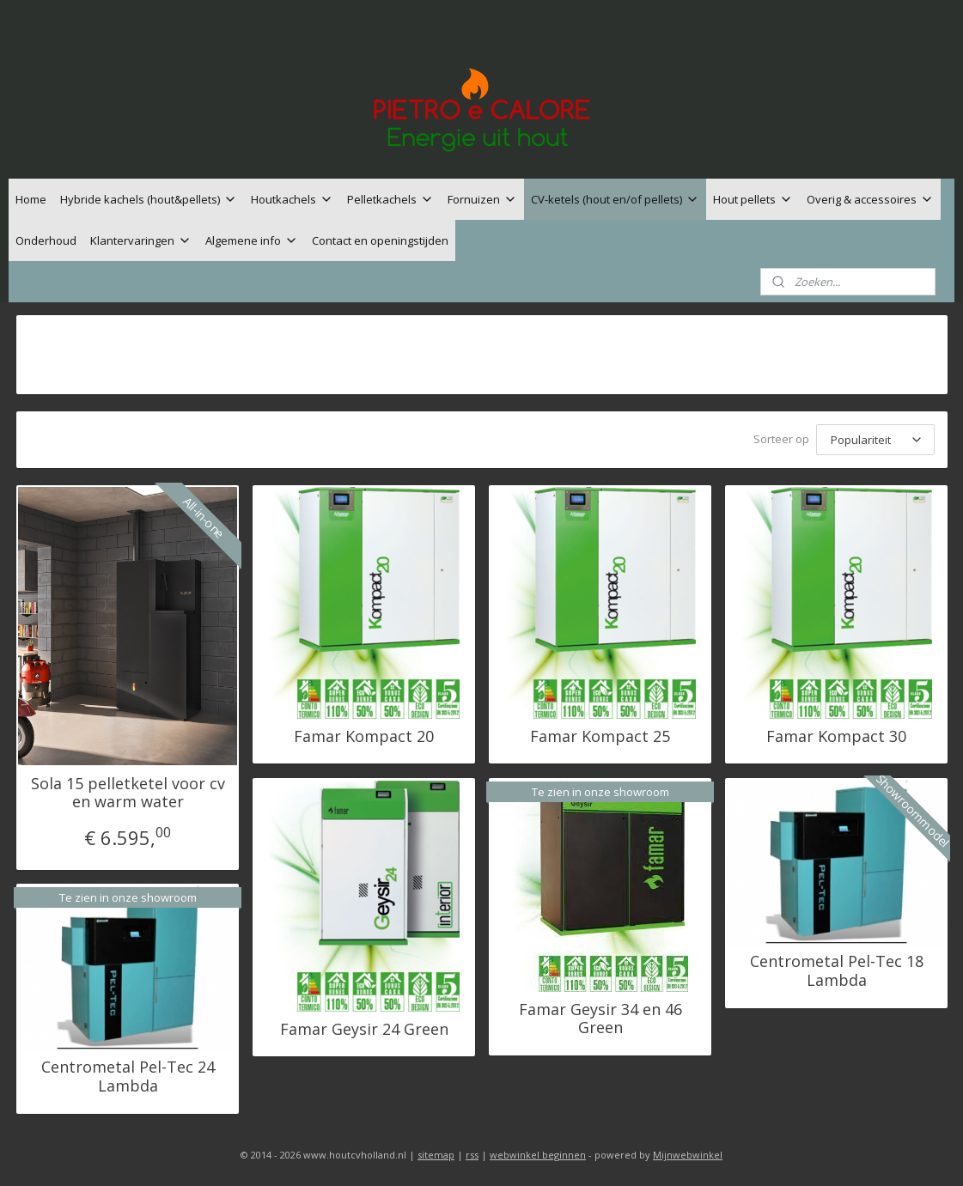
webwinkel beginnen (538, 1154)
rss (472, 1154)
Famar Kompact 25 (600, 736)
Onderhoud (45, 240)
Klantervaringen (141, 240)
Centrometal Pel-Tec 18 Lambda (836, 970)
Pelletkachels (390, 199)
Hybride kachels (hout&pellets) (148, 199)
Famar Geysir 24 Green (363, 1029)
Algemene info (251, 240)
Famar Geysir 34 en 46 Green (599, 1018)
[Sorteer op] (874, 439)
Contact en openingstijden (380, 240)
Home (30, 199)
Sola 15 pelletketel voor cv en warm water (127, 793)
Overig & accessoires (870, 199)
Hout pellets (753, 199)
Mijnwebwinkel (687, 1154)
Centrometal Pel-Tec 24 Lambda (127, 1076)
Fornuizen (482, 199)
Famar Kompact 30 (836, 736)
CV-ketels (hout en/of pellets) (615, 199)
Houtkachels (292, 199)
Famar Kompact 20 (364, 736)
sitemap (436, 1154)
